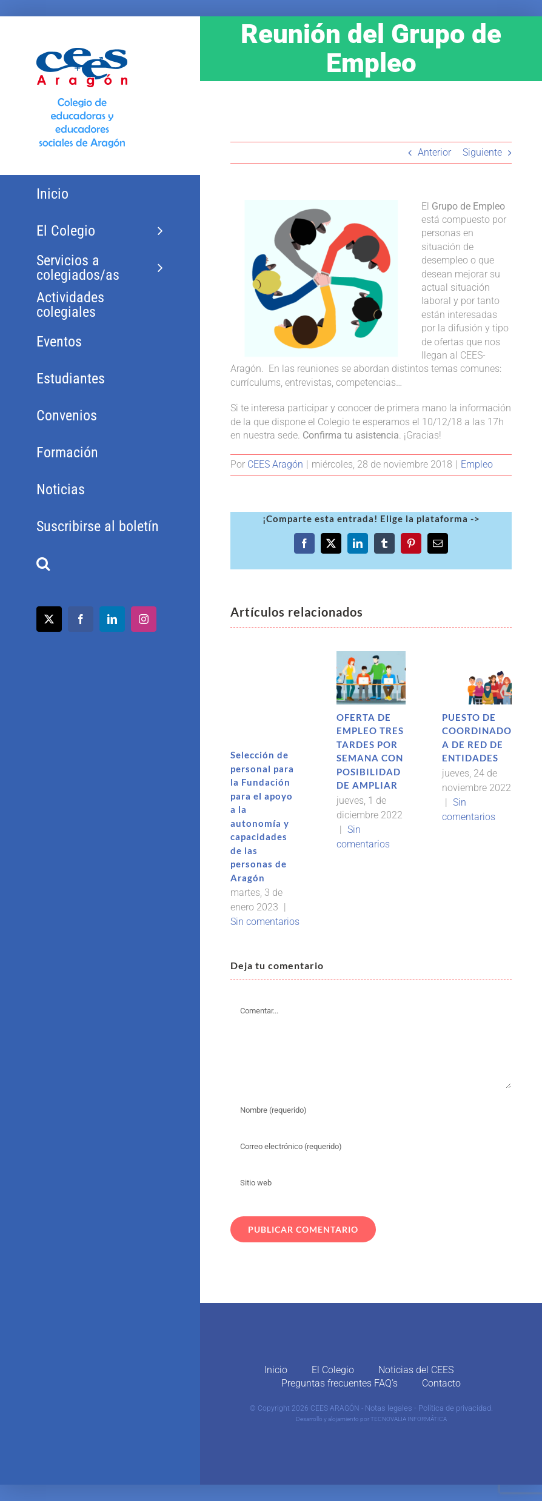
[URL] (371, 1183)
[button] (99, 563)
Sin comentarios (264, 921)
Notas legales (388, 1408)
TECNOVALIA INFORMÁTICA (408, 1419)
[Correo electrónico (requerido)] (371, 1147)
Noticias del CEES (415, 1370)
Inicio (275, 1370)
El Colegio (333, 1370)
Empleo (477, 464)
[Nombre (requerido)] (371, 1110)
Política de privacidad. (455, 1408)
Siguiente (482, 152)
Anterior (434, 152)
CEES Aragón (275, 464)
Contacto (441, 1383)
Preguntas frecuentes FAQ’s (339, 1383)
